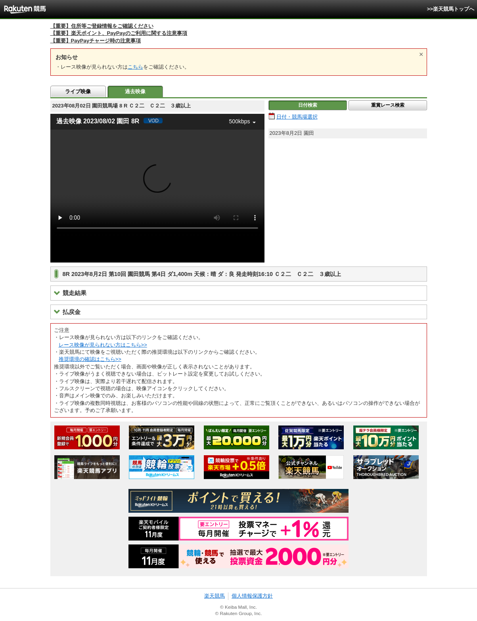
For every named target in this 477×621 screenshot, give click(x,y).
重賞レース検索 (387, 105)
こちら (135, 67)
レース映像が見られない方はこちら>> (103, 345)
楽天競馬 (214, 596)
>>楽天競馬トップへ (450, 9)
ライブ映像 (78, 91)
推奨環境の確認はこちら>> (90, 359)
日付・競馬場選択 (297, 117)
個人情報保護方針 (252, 596)
